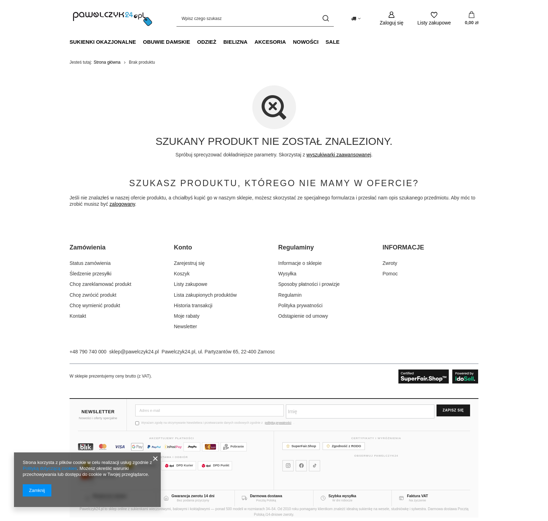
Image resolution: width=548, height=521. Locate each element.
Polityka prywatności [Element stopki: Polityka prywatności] (300, 305)
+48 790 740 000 (88, 351)
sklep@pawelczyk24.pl (134, 351)
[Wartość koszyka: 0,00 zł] (471, 18)
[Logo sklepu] (113, 18)
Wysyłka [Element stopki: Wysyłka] (287, 273)
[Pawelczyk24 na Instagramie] (288, 465)
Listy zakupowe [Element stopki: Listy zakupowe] (191, 284)
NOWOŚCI (305, 42)
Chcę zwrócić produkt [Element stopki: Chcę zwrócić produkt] (93, 295)
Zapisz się (453, 410)
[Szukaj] (326, 18)
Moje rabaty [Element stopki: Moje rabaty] (187, 316)
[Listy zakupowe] (434, 18)
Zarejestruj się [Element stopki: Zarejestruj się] (189, 263)
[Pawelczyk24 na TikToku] (314, 465)
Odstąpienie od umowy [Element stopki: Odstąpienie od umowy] (303, 316)
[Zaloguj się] (392, 18)
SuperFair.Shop (301, 446)
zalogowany (122, 204)
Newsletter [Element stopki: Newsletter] (185, 326)
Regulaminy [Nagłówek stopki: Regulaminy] (296, 247)
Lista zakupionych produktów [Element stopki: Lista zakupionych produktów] (205, 295)
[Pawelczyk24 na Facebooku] (301, 465)
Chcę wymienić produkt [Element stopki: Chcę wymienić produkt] (95, 305)
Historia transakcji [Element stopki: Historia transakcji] (193, 305)
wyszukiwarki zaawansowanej (339, 154)
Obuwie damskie (166, 42)
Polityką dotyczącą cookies (50, 468)
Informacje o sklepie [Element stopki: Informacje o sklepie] (300, 263)
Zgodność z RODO (343, 446)
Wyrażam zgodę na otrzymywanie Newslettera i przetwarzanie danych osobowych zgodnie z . (214, 423)
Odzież (206, 42)
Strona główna (107, 62)
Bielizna (235, 42)
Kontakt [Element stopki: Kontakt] (78, 316)
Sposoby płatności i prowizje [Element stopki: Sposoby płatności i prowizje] (309, 284)
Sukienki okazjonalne (103, 42)
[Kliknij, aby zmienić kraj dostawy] (356, 18)
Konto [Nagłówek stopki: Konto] (183, 247)
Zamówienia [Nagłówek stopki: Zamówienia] (88, 247)
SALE (333, 42)
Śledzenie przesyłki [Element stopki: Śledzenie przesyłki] (90, 273)
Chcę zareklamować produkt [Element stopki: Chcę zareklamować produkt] (100, 284)
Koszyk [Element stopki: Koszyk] (182, 273)
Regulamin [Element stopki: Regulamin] (290, 295)
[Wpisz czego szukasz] (255, 18)
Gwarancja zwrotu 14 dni (193, 496)
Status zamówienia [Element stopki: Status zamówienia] (90, 263)
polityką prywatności (278, 422)
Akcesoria (270, 42)
